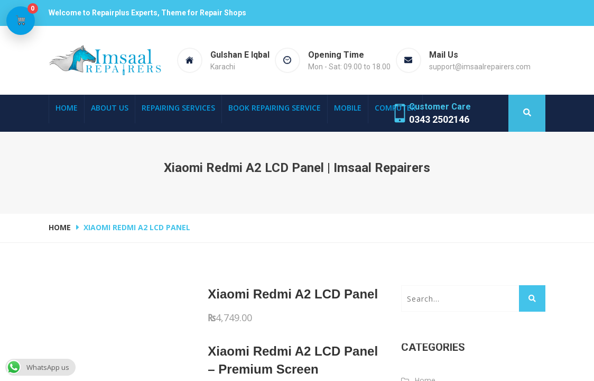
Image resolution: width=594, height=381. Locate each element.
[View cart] (20, 20)
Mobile (347, 108)
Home (66, 108)
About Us (109, 108)
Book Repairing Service (274, 108)
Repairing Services (178, 108)
